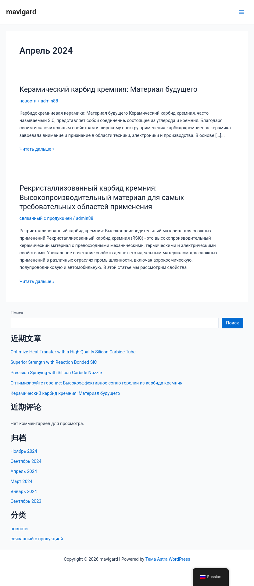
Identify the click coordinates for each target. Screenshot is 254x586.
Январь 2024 (24, 491)
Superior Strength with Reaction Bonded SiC (54, 362)
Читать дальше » (37, 149)
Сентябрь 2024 (26, 461)
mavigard (21, 12)
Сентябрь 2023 (26, 501)
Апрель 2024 (24, 471)
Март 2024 (22, 481)
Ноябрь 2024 (24, 451)
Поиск (17, 313)
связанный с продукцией (46, 218)
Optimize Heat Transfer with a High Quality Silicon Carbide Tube (73, 352)
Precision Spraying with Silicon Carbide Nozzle (56, 372)
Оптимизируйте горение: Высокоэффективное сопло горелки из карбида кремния (97, 383)
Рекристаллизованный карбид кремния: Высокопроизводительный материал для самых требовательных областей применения (102, 197)
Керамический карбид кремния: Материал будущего (109, 89)
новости (28, 101)
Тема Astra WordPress (167, 559)
